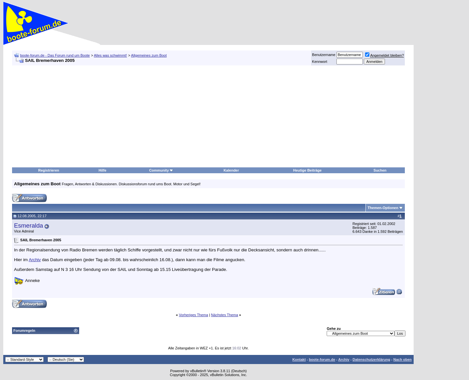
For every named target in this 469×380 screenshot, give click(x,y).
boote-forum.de (322, 359)
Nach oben (402, 359)
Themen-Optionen (383, 208)
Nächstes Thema (224, 315)
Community (161, 170)
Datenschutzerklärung (371, 359)
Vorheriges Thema (193, 315)
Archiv (35, 259)
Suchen (380, 170)
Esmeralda (28, 225)
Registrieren (48, 170)
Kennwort (319, 61)
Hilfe (103, 170)
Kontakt (299, 359)
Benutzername (323, 55)
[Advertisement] (440, 142)
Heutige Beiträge (307, 170)
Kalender (231, 170)
